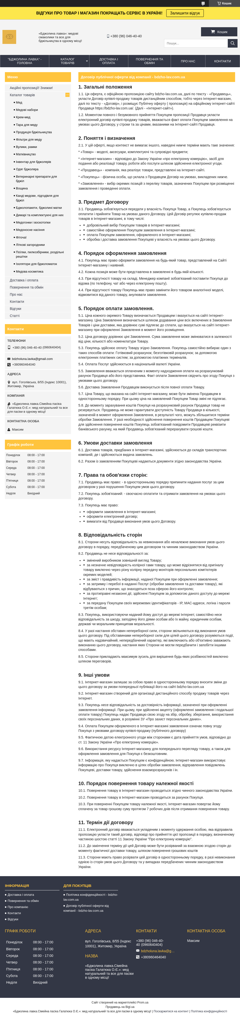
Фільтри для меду (29, 139)
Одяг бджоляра (27, 169)
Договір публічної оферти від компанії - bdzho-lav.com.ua (86, 908)
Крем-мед (23, 117)
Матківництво (26, 154)
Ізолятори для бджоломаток (36, 264)
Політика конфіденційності (209, 1011)
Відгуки (15, 309)
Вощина (22, 188)
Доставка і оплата (24, 280)
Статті (15, 316)
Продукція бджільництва (34, 132)
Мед (19, 102)
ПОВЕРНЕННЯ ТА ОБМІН (149, 61)
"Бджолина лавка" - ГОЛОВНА (25, 61)
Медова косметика (29, 271)
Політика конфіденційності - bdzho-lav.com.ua (90, 897)
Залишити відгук (185, 13)
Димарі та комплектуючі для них (39, 215)
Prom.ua (142, 1002)
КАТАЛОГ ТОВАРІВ (67, 61)
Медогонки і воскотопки (33, 222)
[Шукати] (233, 43)
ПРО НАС (188, 61)
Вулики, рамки (26, 147)
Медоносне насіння (30, 230)
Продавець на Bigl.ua (120, 1007)
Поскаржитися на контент (171, 1011)
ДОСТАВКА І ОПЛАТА (108, 61)
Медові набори (27, 110)
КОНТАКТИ (222, 61)
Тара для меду (26, 125)
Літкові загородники (30, 245)
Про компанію (18, 907)
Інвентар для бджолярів (33, 162)
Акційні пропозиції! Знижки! (31, 88)
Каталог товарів (22, 95)
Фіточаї (21, 237)
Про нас (16, 294)
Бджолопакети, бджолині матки (39, 208)
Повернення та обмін (26, 287)
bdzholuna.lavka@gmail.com (32, 359)
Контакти (17, 301)
